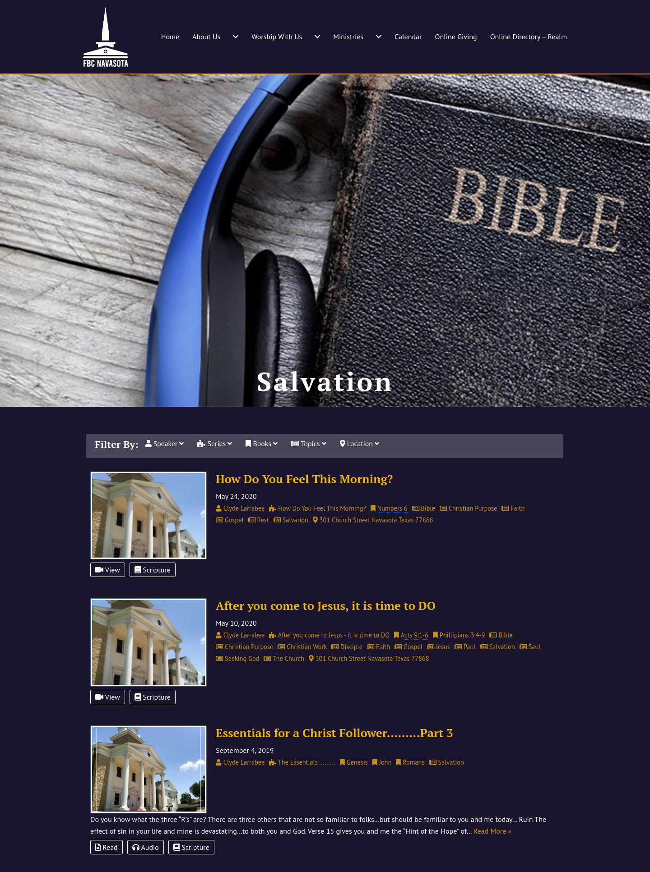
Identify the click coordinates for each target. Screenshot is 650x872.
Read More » (492, 847)
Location (361, 460)
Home (170, 36)
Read (106, 863)
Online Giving (456, 36)
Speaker (165, 460)
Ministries (348, 36)
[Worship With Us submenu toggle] (317, 36)
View (107, 586)
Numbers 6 (392, 524)
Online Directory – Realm (528, 36)
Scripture (153, 586)
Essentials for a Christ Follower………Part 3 (334, 749)
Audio (145, 863)
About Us (206, 36)
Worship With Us (276, 36)
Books (262, 460)
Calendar (408, 36)
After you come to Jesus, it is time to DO (326, 622)
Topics (310, 460)
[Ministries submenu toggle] (379, 36)
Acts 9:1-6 (414, 651)
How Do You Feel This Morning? (304, 495)
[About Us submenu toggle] (236, 36)
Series (215, 460)
